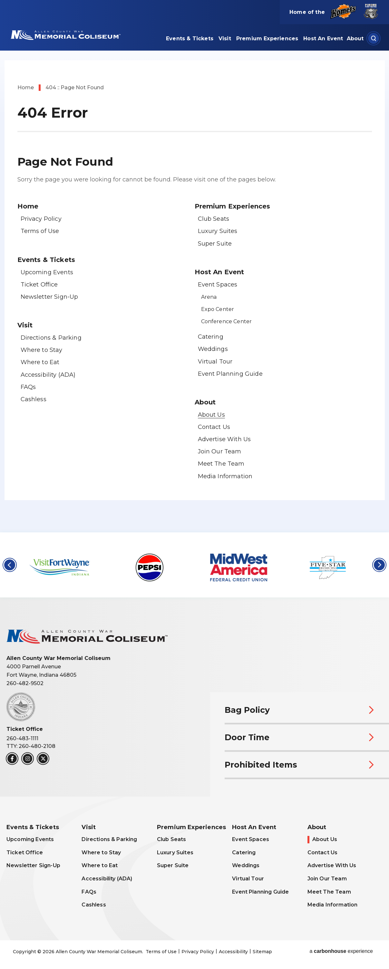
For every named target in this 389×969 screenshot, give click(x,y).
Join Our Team (219, 451)
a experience (341, 951)
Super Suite (215, 243)
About (355, 38)
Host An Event (323, 38)
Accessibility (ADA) (48, 374)
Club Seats (213, 218)
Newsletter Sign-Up (49, 296)
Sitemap (262, 951)
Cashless (33, 399)
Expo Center (217, 309)
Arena (209, 297)
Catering (210, 336)
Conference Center (226, 321)
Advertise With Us (224, 439)
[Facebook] (12, 758)
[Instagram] (27, 758)
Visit (225, 38)
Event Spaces (218, 284)
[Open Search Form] (373, 38)
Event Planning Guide (230, 373)
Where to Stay (42, 350)
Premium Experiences (267, 38)
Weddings (213, 349)
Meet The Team (221, 463)
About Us (211, 414)
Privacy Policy (41, 218)
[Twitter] (43, 758)
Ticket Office (39, 284)
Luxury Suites (218, 231)
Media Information (225, 476)
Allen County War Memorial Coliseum (65, 34)
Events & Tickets (189, 38)
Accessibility (233, 951)
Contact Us (214, 427)
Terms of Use (40, 231)
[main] (194, 266)
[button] (9, 564)
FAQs (28, 387)
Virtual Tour (215, 361)
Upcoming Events (47, 272)
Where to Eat (40, 362)
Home (25, 87)
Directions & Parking (51, 337)
